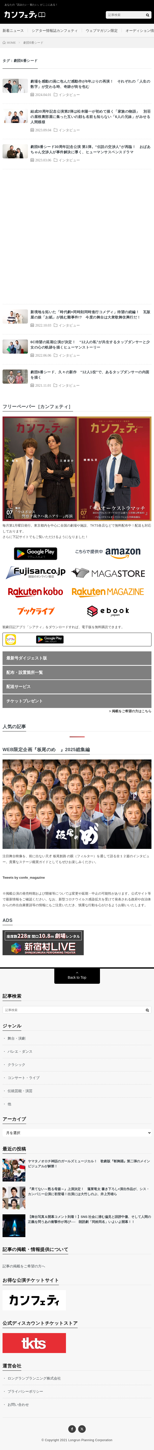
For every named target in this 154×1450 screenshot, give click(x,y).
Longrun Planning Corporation (90, 1440)
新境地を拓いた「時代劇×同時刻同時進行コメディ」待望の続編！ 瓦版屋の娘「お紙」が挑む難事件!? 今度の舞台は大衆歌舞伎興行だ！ (90, 314)
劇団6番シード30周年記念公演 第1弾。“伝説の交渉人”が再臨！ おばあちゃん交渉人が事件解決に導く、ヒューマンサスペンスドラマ (90, 149)
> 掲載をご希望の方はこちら (130, 711)
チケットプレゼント (24, 701)
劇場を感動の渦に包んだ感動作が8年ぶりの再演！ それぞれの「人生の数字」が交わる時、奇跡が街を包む (90, 84)
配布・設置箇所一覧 (24, 672)
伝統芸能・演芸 (20, 1091)
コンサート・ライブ (24, 1078)
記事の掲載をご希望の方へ (24, 1266)
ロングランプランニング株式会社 (34, 1378)
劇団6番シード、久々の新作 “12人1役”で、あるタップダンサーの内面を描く (89, 374)
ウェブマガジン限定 (102, 31)
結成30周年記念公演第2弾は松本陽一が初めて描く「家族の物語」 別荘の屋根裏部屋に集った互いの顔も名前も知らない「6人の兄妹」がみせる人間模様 (90, 116)
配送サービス (18, 686)
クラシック (16, 1065)
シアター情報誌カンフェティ (55, 31)
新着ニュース (13, 31)
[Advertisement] (77, 236)
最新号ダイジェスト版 (26, 658)
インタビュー (69, 94)
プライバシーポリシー (25, 1391)
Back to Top (77, 977)
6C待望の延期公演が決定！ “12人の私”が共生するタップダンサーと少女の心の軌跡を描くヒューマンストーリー (90, 344)
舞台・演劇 (16, 1038)
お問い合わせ (18, 1405)
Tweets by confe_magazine (24, 877)
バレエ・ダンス (20, 1051)
